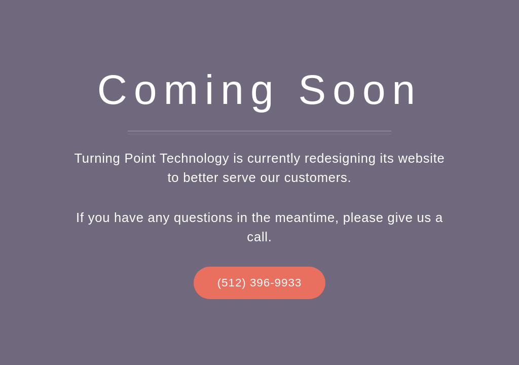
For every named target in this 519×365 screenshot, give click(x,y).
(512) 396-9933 (259, 282)
